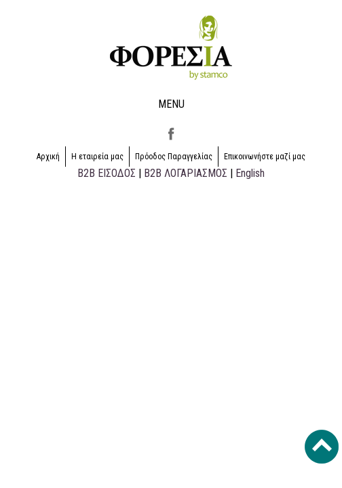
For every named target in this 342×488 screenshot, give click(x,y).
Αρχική (48, 156)
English (250, 173)
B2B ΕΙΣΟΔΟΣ (106, 173)
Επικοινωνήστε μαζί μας (264, 156)
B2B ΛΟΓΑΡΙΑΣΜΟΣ (185, 173)
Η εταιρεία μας (97, 156)
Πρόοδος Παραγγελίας (173, 156)
